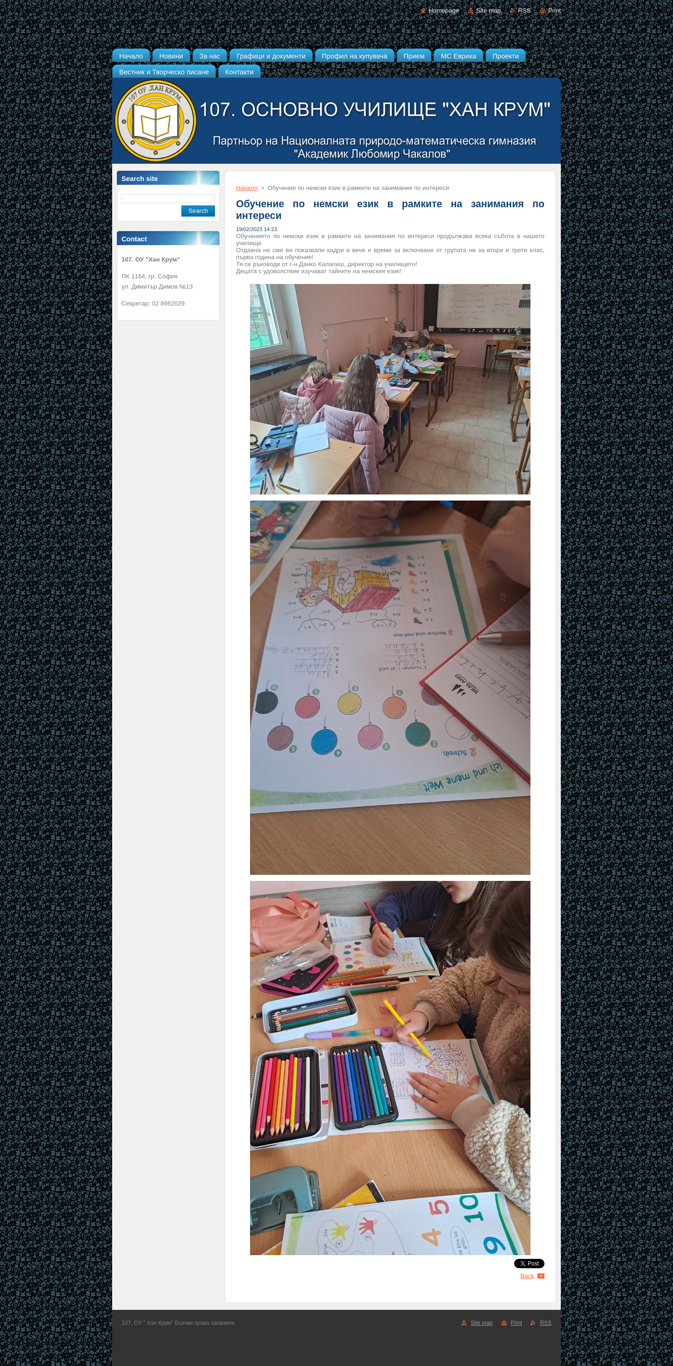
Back (528, 1275)
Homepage (444, 10)
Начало (247, 187)
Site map (488, 10)
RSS (524, 10)
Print (554, 10)
